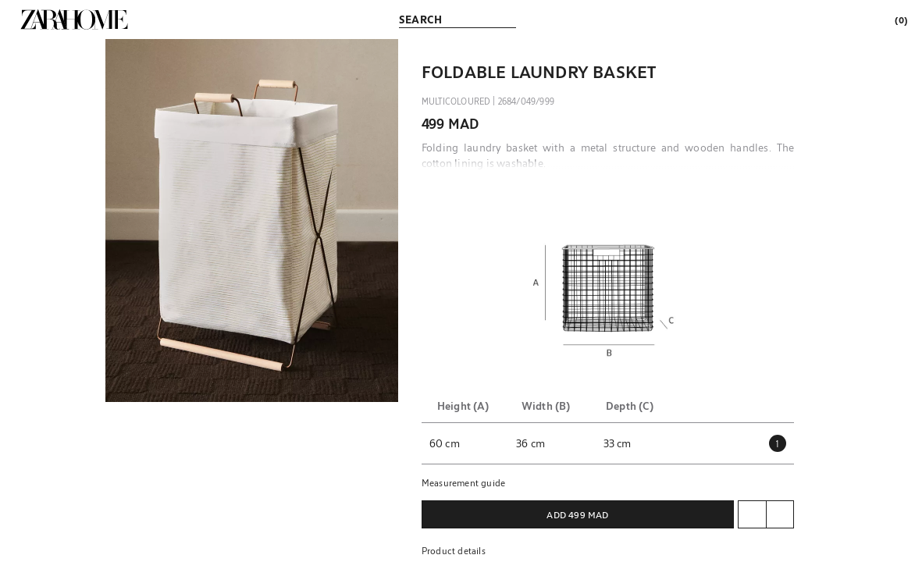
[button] (251, 220)
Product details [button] (454, 550)
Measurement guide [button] (463, 482)
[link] (74, 19)
